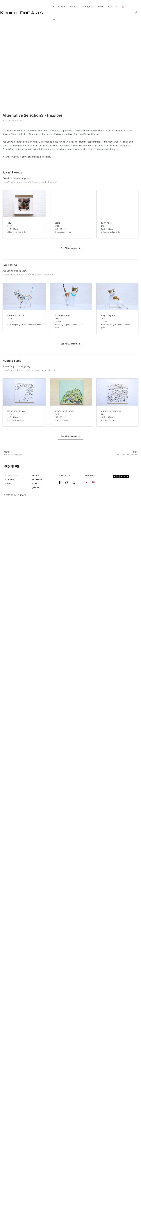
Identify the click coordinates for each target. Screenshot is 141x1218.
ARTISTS (74, 6)
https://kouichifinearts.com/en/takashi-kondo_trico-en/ (30, 182)
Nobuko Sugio (12, 360)
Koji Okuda (10, 265)
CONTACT (112, 6)
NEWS (100, 6)
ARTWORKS (88, 6)
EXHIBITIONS (59, 6)
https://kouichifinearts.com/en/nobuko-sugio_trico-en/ (29, 370)
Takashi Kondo (12, 172)
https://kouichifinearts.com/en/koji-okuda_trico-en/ (28, 274)
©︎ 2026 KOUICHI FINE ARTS (15, 495)
